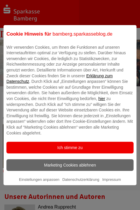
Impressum (111, 183)
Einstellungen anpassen (39, 183)
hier (101, 102)
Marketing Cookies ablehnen (70, 169)
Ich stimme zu (69, 151)
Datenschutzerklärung (80, 183)
